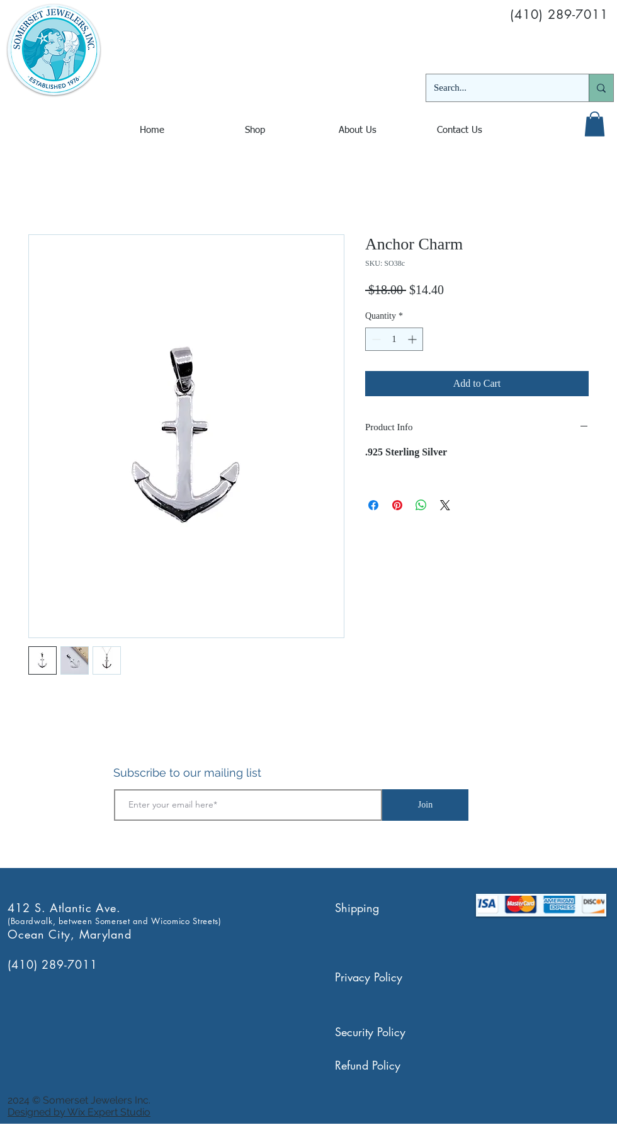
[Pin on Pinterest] (397, 505)
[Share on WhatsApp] (421, 505)
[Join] (425, 805)
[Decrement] (375, 339)
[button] (594, 123)
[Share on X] (445, 505)
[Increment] (413, 339)
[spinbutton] (394, 339)
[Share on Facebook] (373, 505)
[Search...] (498, 87)
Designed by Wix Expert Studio (79, 1112)
